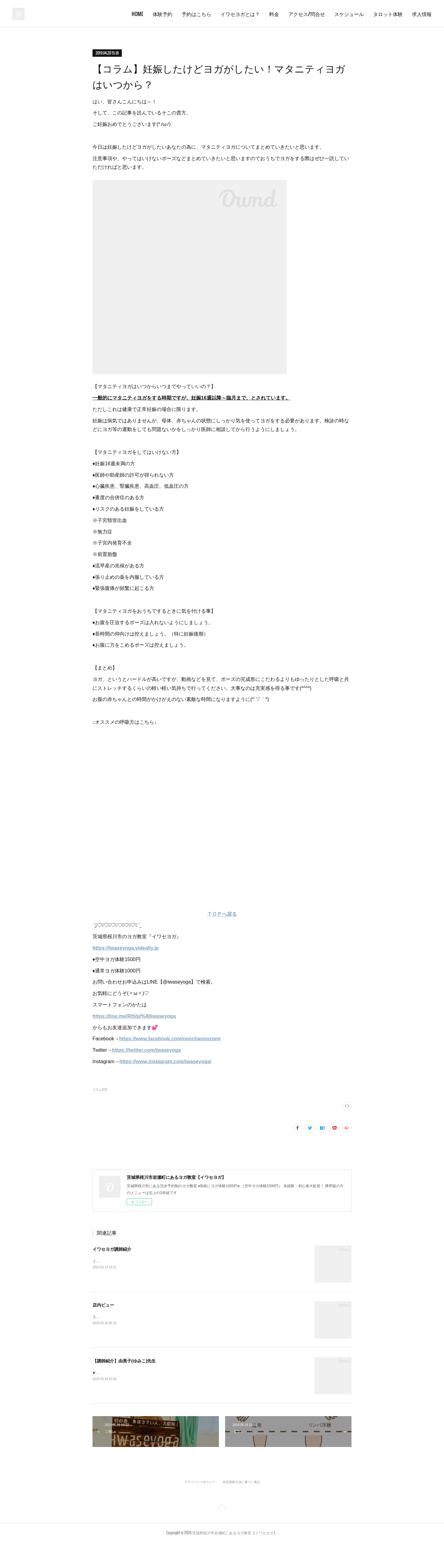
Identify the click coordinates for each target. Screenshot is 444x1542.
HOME (137, 14)
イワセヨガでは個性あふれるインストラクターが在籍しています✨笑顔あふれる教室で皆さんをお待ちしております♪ (190, 1261)
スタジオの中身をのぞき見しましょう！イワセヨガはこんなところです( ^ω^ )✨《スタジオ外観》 (174, 1317)
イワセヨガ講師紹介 (111, 1249)
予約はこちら (196, 14)
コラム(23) (99, 1089)
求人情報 (422, 14)
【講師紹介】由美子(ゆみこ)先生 (124, 1360)
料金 (274, 14)
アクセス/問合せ (306, 14)
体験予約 (162, 14)
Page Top (222, 1507)
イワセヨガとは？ (240, 14)
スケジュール (349, 14)
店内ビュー (103, 1305)
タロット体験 (388, 14)
